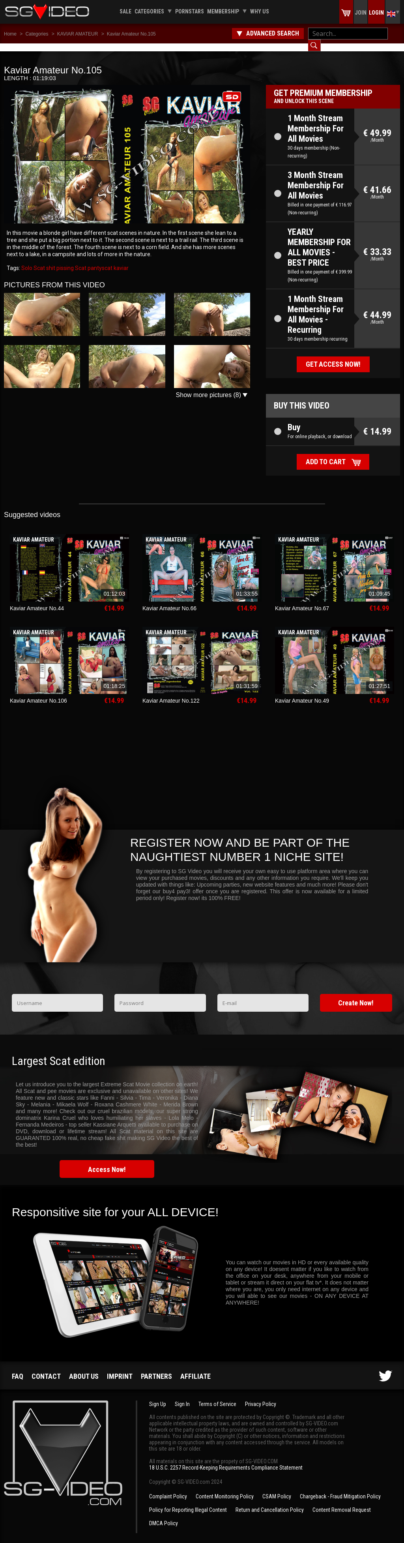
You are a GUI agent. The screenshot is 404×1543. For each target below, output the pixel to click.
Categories (149, 11)
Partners (156, 1368)
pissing (64, 260)
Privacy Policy (260, 1396)
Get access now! (333, 356)
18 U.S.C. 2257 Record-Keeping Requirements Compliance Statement (226, 1460)
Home (10, 34)
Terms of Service (217, 1396)
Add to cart (326, 454)
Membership (223, 11)
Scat (80, 260)
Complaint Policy (168, 1488)
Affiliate (195, 1368)
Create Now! (356, 995)
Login (376, 12)
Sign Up (157, 1396)
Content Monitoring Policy (225, 1488)
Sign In (182, 1396)
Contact (46, 1368)
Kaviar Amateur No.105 (131, 34)
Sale (125, 11)
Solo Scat (33, 260)
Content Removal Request (341, 1502)
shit (50, 260)
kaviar (120, 260)
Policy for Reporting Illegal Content (188, 1502)
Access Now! (107, 1161)
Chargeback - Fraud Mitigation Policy (340, 1488)
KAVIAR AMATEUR (77, 34)
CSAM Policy (276, 1488)
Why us (259, 11)
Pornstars (189, 11)
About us (84, 1368)
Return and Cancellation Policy (270, 1502)
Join (361, 12)
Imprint (120, 1368)
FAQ (17, 1368)
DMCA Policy (163, 1515)
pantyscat (99, 260)
